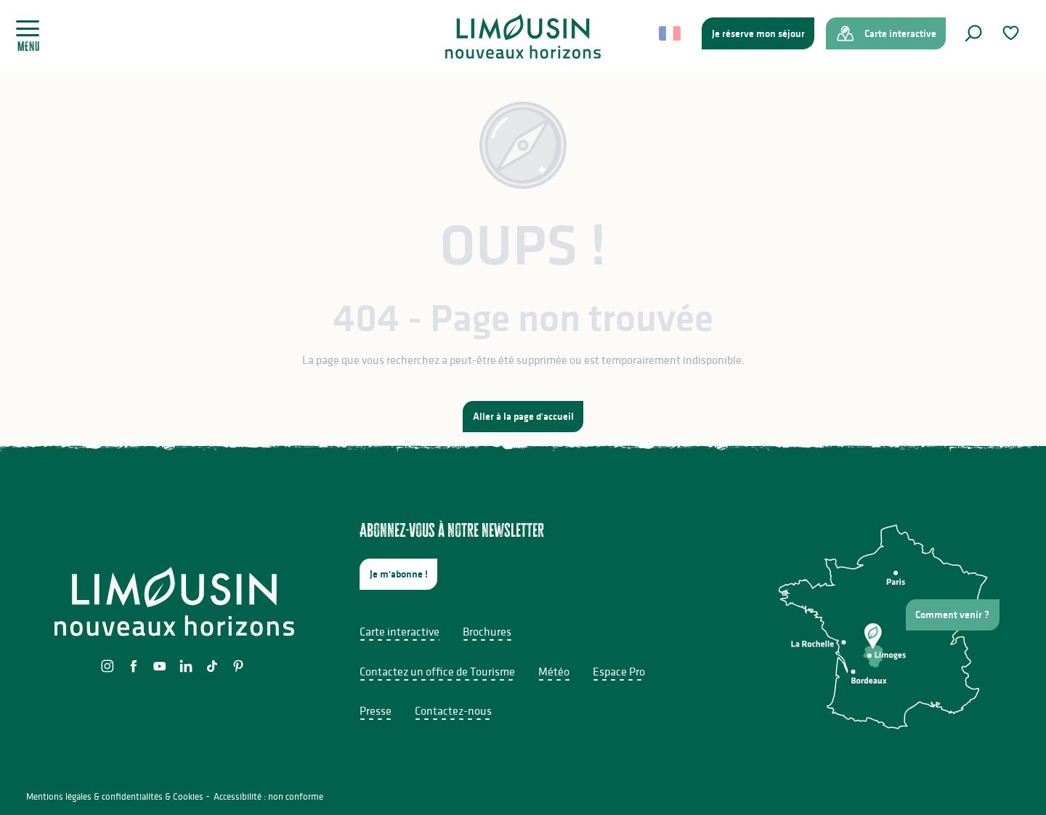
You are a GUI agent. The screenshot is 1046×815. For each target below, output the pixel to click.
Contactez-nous (453, 710)
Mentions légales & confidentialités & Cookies (114, 796)
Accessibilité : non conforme (268, 796)
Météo (553, 671)
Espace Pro (619, 671)
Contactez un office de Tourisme (437, 671)
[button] (973, 33)
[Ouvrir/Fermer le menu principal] (33, 36)
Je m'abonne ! (399, 574)
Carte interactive (399, 631)
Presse (376, 710)
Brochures (487, 631)
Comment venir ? (952, 614)
